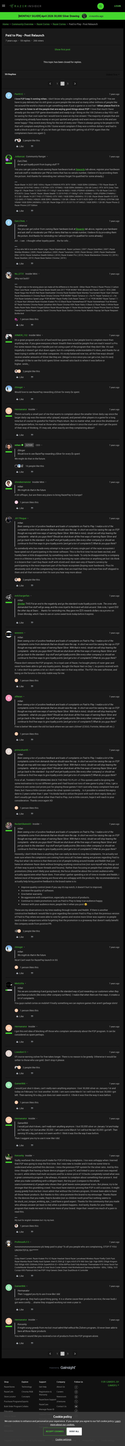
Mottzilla (19, 983)
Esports (25, 1401)
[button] (4, 6)
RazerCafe (8, 1391)
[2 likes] (27, 140)
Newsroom (61, 1396)
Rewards (80, 169)
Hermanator (21, 409)
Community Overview (23, 24)
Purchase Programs (12, 1401)
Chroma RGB (27, 1391)
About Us (61, 1386)
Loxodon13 (20, 1051)
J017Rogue (20, 518)
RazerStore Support (47, 1399)
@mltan (21, 603)
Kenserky (19, 1155)
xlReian (18, 696)
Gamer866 (20, 1083)
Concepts (26, 1396)
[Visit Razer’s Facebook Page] (76, 1387)
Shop (6, 1381)
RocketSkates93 (23, 823)
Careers (60, 1391)
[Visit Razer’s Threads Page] (76, 1397)
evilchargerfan (22, 595)
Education (8, 1411)
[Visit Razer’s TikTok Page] (76, 1411)
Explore (25, 1381)
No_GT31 (19, 273)
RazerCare (43, 1404)
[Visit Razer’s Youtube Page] (76, 1407)
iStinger (19, 387)
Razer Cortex (43, 24)
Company (61, 1381)
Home (6, 24)
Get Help (43, 1386)
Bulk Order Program (12, 1406)
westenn (19, 632)
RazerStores (9, 1386)
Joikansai (20, 156)
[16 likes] (29, 466)
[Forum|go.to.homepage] (25, 6)
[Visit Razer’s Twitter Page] (76, 1402)
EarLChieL (20, 220)
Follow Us (78, 1381)
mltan (18, 445)
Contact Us (61, 1406)
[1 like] (26, 319)
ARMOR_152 (21, 335)
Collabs (25, 1406)
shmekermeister (23, 482)
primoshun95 (21, 749)
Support (42, 1381)
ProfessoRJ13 (22, 1241)
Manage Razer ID (46, 1409)
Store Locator (10, 1396)
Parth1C (19, 94)
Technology (27, 1386)
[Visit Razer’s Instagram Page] (76, 1392)
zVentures (61, 1401)
